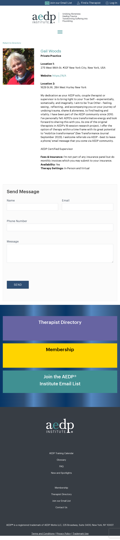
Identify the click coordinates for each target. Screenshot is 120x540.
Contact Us (61, 507)
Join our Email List (61, 3)
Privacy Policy (64, 534)
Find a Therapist (91, 3)
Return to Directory (12, 43)
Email (65, 200)
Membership (61, 488)
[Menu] (60, 31)
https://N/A (59, 76)
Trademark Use (81, 534)
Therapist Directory (61, 494)
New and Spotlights (61, 473)
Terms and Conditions (43, 534)
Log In (113, 3)
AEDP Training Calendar (61, 453)
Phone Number (17, 221)
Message (13, 241)
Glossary (61, 460)
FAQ (61, 466)
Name (11, 200)
